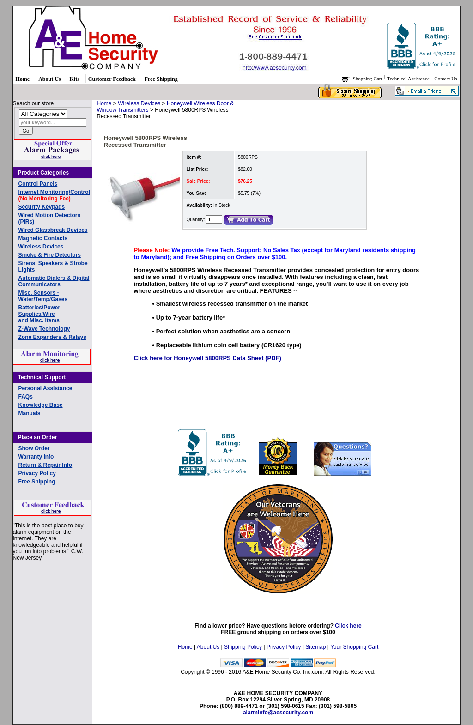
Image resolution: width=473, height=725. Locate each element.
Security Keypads (41, 207)
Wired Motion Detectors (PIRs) (49, 218)
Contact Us (445, 78)
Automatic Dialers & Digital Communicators (54, 281)
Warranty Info (36, 456)
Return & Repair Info (45, 465)
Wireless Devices (41, 246)
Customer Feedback (112, 79)
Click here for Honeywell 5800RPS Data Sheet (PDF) (207, 358)
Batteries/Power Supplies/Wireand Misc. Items (39, 314)
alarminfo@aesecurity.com (278, 712)
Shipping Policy (243, 647)
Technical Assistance (409, 78)
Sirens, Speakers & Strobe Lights (53, 266)
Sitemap (315, 647)
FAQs (25, 396)
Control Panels (38, 184)
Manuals (29, 413)
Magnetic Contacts (43, 238)
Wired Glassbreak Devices (53, 230)
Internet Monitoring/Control (54, 195)
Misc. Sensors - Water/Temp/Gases (43, 296)
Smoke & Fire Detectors (49, 255)
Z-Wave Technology (44, 329)
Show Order (34, 448)
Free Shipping (161, 79)
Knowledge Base (40, 405)
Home (23, 79)
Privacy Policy (37, 473)
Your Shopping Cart (354, 647)
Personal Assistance (45, 388)
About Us (49, 79)
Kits (74, 79)
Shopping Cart (368, 78)
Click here (348, 625)
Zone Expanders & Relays (52, 337)
